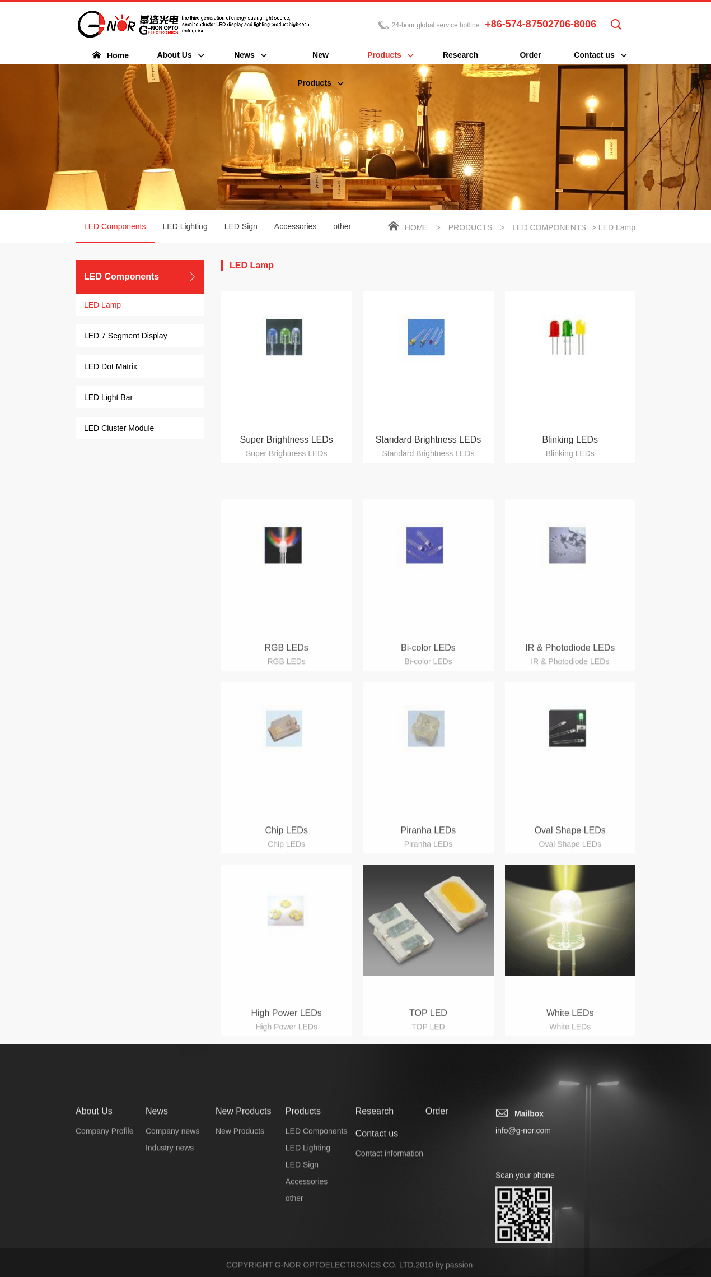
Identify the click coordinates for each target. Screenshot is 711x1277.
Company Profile (105, 1206)
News (157, 1187)
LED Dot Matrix (110, 367)
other (342, 227)
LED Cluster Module (119, 429)
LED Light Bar (108, 398)
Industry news (170, 1223)
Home (416, 228)
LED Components (115, 233)
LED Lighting (185, 227)
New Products (244, 1187)
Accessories (295, 227)
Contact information (389, 1229)
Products (470, 228)
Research (375, 1187)
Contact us (377, 1209)
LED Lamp (102, 305)
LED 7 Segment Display (125, 336)
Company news (173, 1206)
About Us (94, 1187)
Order (436, 1187)
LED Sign (241, 227)
